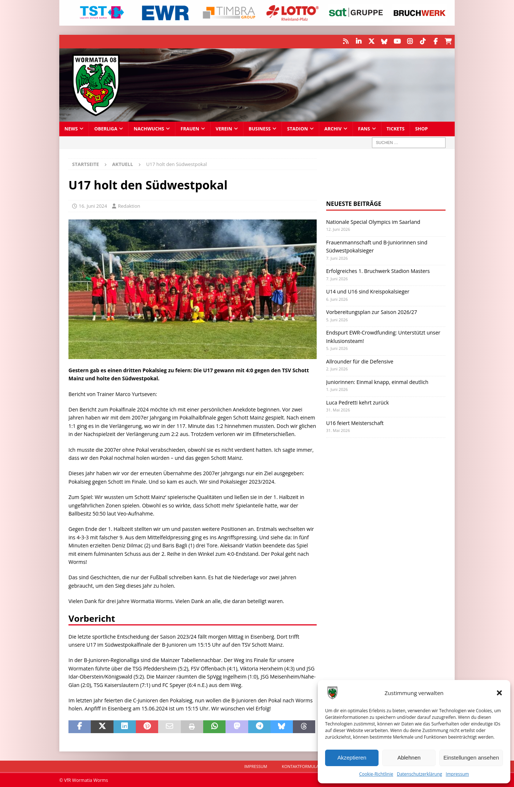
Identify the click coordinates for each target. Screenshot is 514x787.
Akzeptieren (351, 757)
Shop (421, 128)
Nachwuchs (149, 128)
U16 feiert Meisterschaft (355, 422)
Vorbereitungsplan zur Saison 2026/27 (371, 311)
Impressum (457, 774)
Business (260, 128)
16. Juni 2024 (93, 205)
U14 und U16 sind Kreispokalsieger (367, 291)
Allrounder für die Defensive (360, 360)
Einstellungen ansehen (471, 757)
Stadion (297, 128)
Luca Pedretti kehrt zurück (357, 401)
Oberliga (105, 128)
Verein (224, 128)
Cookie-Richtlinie (376, 774)
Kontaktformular (301, 766)
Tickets (396, 128)
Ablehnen (408, 757)
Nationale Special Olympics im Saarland (373, 221)
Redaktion (129, 205)
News (71, 128)
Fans (364, 128)
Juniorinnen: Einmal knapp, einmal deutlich (377, 381)
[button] (499, 693)
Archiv (333, 128)
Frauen (189, 128)
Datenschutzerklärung (419, 774)
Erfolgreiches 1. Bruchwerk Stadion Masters (378, 270)
